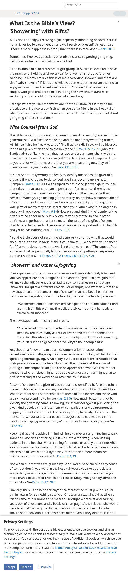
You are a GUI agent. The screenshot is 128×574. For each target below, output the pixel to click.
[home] (6, 5)
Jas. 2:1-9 (64, 398)
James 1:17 (32, 184)
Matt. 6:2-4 (50, 211)
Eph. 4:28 (88, 256)
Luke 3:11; (63, 167)
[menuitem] (6, 5)
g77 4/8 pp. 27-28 (25, 13)
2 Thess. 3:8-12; (69, 256)
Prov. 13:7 (62, 230)
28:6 (52, 482)
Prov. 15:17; (40, 482)
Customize (44, 567)
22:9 (96, 149)
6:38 (74, 167)
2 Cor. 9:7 (16, 426)
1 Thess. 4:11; (48, 256)
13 (74, 456)
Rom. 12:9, (64, 456)
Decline (26, 567)
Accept (10, 567)
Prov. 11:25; (85, 149)
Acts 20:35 (108, 49)
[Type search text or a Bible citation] (89, 5)
